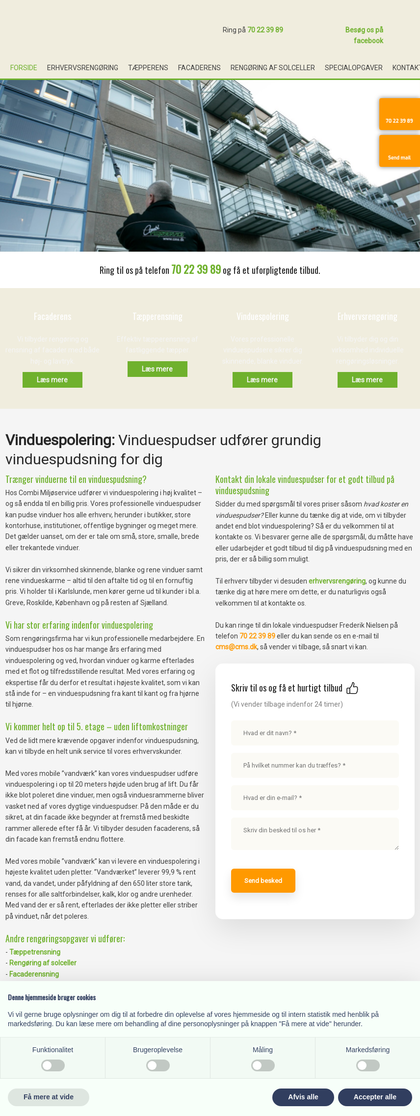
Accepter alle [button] (375, 1097)
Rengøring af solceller (273, 68)
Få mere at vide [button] (49, 1097)
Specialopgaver (354, 68)
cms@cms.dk (236, 647)
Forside (23, 68)
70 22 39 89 (265, 30)
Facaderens (199, 68)
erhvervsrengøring (337, 581)
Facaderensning (34, 974)
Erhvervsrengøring (82, 68)
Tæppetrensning (34, 952)
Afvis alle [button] (303, 1097)
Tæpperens (148, 68)
